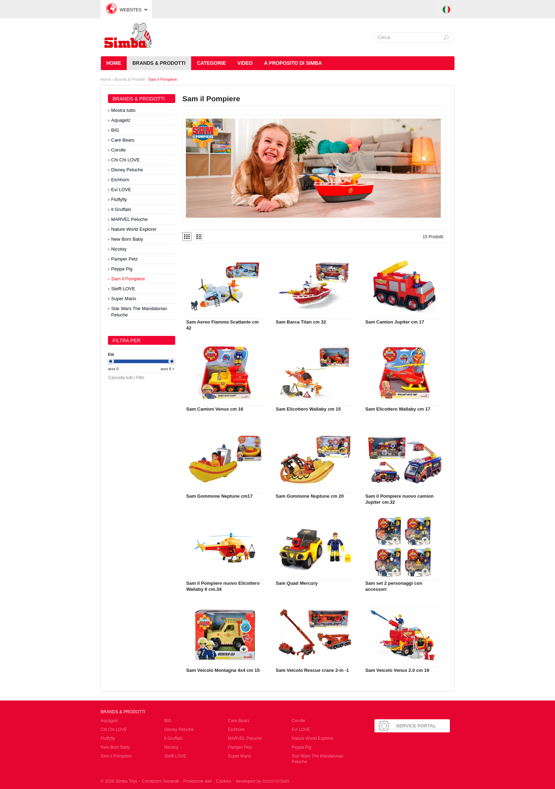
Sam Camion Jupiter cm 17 (394, 322)
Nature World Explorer (133, 229)
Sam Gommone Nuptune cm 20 (310, 496)
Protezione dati (197, 781)
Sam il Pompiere (162, 79)
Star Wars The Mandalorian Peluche (139, 312)
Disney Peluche (127, 169)
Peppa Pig (121, 268)
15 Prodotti (433, 236)
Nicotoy (118, 249)
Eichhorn (120, 179)
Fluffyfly (119, 199)
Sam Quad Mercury (297, 583)
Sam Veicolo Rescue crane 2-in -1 (312, 670)
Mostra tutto (123, 110)
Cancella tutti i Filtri (126, 377)
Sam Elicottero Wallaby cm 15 (308, 409)
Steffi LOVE (123, 288)
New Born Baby (127, 239)
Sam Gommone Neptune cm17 (219, 496)
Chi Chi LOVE (125, 159)
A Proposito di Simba (293, 63)
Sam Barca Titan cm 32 (301, 322)
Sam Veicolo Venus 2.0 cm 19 (397, 670)
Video (245, 63)
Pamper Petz (124, 259)
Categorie (211, 63)
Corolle (118, 150)
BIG (115, 130)
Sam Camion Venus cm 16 (214, 409)
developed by (263, 781)
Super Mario (123, 298)
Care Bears (123, 140)
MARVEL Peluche (129, 219)
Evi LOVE (121, 189)
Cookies (223, 781)
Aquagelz (120, 120)
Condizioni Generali (160, 781)
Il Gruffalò (121, 209)
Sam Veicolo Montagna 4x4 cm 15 (222, 670)
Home (106, 79)
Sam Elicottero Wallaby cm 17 (397, 409)
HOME (113, 63)
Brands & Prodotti (158, 63)
